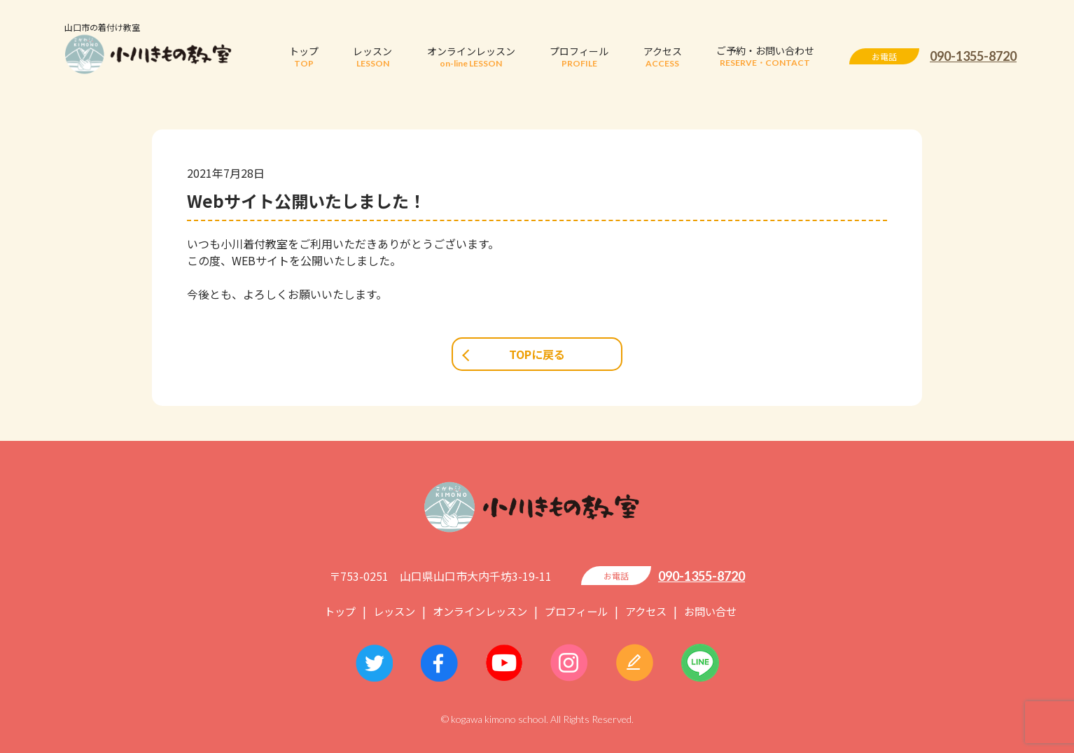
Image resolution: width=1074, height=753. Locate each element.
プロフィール (578, 611)
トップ (330, 611)
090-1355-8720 (973, 56)
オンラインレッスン (476, 611)
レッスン (386, 611)
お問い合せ (719, 611)
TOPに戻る (537, 354)
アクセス (651, 611)
